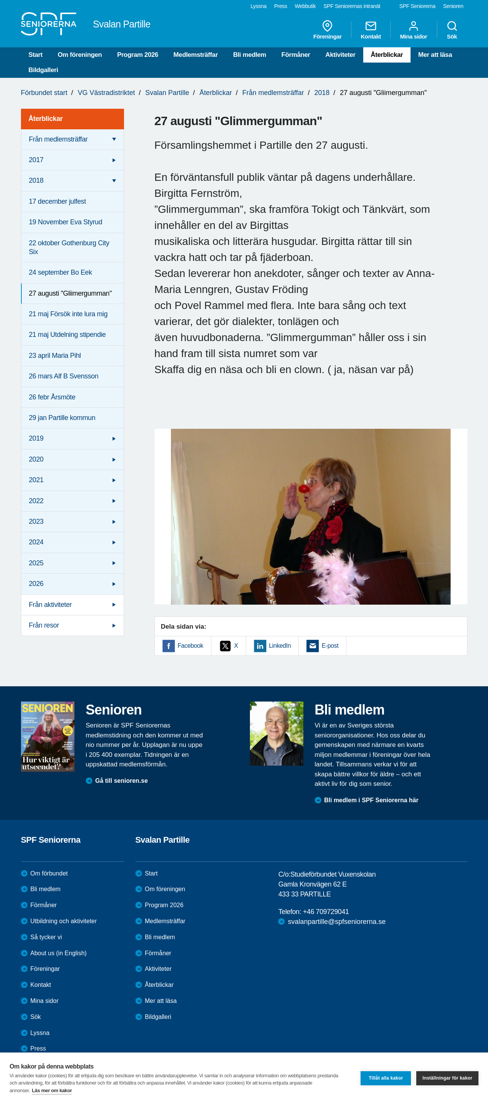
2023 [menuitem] (36, 521)
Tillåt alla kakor (386, 1078)
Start (36, 54)
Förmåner (296, 54)
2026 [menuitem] (36, 583)
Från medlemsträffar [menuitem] (58, 139)
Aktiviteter (340, 54)
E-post (330, 645)
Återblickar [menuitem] (46, 118)
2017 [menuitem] (36, 160)
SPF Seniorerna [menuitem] (417, 6)
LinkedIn (280, 645)
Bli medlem (249, 54)
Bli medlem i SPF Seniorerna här (371, 800)
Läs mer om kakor (52, 1090)
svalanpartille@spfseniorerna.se (336, 921)
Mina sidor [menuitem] (413, 29)
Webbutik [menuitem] (305, 6)
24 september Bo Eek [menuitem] (60, 272)
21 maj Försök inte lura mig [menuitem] (68, 314)
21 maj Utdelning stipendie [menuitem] (67, 334)
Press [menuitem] (280, 6)
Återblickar (387, 54)
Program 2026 (137, 54)
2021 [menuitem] (36, 480)
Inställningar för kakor (447, 1078)
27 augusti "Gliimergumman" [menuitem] (70, 293)
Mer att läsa (435, 54)
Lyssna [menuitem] (259, 6)
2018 (322, 92)
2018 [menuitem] (36, 180)
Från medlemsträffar (273, 92)
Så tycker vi (46, 937)
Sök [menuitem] (452, 29)
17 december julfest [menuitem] (57, 201)
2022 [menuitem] (36, 501)
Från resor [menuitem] (44, 625)
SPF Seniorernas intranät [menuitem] (352, 6)
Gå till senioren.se (121, 780)
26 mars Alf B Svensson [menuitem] (63, 376)
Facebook (190, 645)
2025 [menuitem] (36, 563)
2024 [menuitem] (36, 542)
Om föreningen (80, 54)
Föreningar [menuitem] (327, 29)
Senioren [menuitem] (453, 6)
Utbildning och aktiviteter (64, 921)
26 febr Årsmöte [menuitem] (52, 397)
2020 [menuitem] (36, 459)
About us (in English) (59, 953)
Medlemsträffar (196, 54)
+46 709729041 (326, 912)
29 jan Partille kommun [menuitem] (62, 418)
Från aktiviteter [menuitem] (50, 604)
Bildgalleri (43, 70)
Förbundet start (44, 92)
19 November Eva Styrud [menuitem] (65, 222)
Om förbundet (49, 873)
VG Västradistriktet (106, 92)
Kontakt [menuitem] (371, 29)
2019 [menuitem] (36, 438)
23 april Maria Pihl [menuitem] (55, 355)
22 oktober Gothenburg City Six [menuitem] (69, 247)
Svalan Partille (167, 92)
